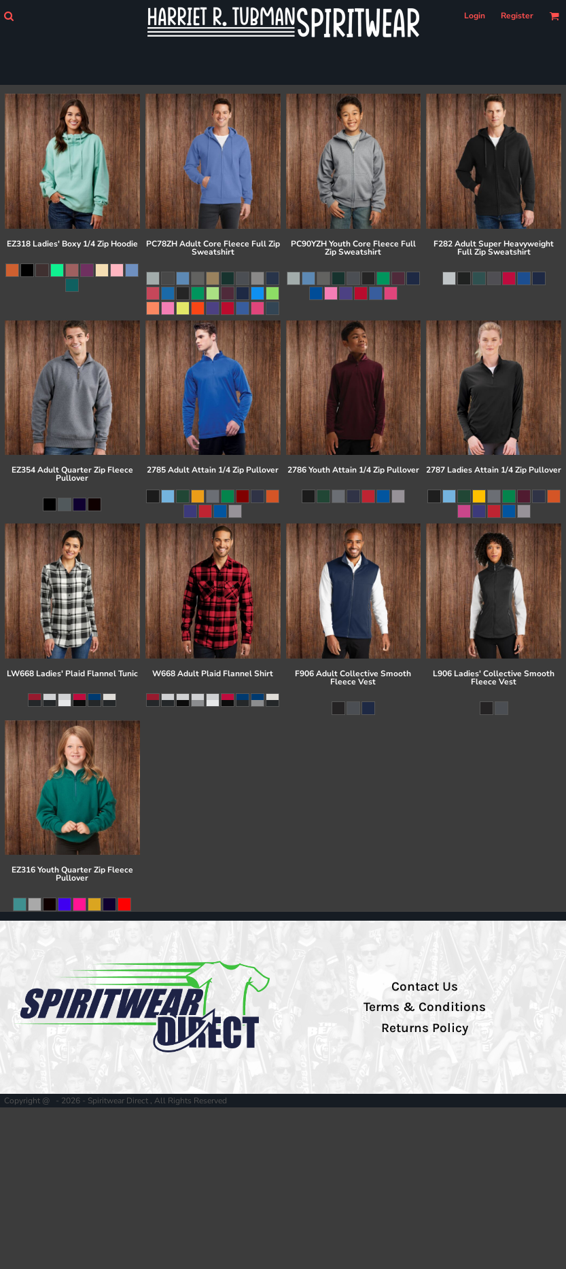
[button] (8, 16)
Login (474, 15)
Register (517, 15)
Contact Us (424, 986)
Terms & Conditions (425, 1006)
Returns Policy (424, 1027)
